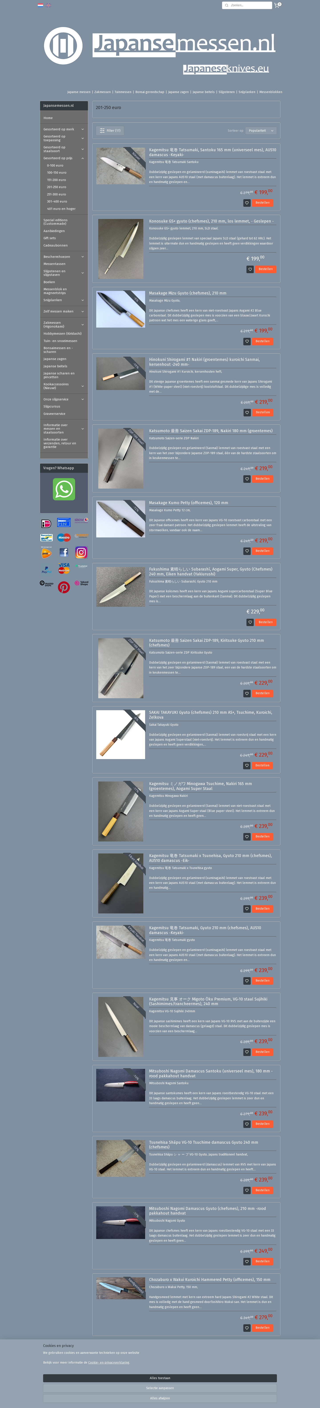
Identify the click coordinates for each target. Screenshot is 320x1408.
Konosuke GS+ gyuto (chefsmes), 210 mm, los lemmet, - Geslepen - (211, 221)
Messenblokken (270, 92)
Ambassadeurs (103, 1367)
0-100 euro (55, 165)
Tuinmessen (123, 92)
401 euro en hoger (61, 209)
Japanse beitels (204, 92)
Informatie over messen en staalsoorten (64, 428)
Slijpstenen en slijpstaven (64, 273)
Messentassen (55, 264)
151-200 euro (56, 180)
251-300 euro (56, 194)
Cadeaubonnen (56, 245)
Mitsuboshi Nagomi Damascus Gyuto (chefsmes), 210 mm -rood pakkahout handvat (207, 1211)
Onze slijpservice (64, 399)
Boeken (49, 282)
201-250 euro (56, 187)
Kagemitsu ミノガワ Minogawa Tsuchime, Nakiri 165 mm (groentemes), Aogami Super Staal (200, 786)
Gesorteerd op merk (64, 129)
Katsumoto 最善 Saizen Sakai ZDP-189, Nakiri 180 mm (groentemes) (210, 431)
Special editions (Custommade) (56, 222)
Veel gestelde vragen (108, 1362)
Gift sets (50, 238)
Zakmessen (102, 92)
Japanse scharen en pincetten (59, 375)
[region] (131, 1390)
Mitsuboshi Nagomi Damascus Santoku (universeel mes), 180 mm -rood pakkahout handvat (210, 1073)
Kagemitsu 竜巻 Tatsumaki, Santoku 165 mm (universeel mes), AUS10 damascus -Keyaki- (212, 152)
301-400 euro (57, 201)
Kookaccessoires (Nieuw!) (64, 386)
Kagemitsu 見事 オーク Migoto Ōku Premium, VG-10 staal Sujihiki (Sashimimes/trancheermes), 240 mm (208, 1001)
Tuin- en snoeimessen (60, 341)
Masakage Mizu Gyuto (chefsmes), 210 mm (187, 293)
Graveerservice (54, 414)
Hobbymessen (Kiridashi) (63, 334)
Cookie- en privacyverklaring (103, 1392)
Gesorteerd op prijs (64, 158)
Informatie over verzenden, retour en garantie (60, 443)
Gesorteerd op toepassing (64, 138)
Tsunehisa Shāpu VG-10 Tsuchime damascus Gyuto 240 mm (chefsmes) (203, 1145)
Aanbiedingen (54, 231)
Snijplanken (247, 92)
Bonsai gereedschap (149, 92)
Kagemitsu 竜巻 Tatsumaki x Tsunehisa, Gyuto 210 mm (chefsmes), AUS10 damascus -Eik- (210, 858)
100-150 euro (56, 173)
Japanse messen (78, 92)
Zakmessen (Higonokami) (64, 324)
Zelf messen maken (64, 311)
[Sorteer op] (260, 130)
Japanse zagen (178, 92)
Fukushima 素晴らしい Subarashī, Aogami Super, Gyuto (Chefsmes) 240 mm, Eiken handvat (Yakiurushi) (210, 572)
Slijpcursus (52, 406)
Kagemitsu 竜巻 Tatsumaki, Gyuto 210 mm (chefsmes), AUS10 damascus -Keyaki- (205, 930)
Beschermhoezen (64, 257)
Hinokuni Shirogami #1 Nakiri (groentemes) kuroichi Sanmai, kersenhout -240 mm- (204, 362)
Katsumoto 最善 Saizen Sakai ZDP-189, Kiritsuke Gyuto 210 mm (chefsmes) (206, 643)
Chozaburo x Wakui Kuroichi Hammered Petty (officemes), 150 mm (209, 1279)
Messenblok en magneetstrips (55, 291)
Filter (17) (109, 130)
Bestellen (262, 203)
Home (48, 118)
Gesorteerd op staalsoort (64, 149)
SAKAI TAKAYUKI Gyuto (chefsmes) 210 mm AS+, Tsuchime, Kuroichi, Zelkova (210, 715)
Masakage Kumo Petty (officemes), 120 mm (188, 503)
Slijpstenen (227, 92)
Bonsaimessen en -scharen (58, 350)
